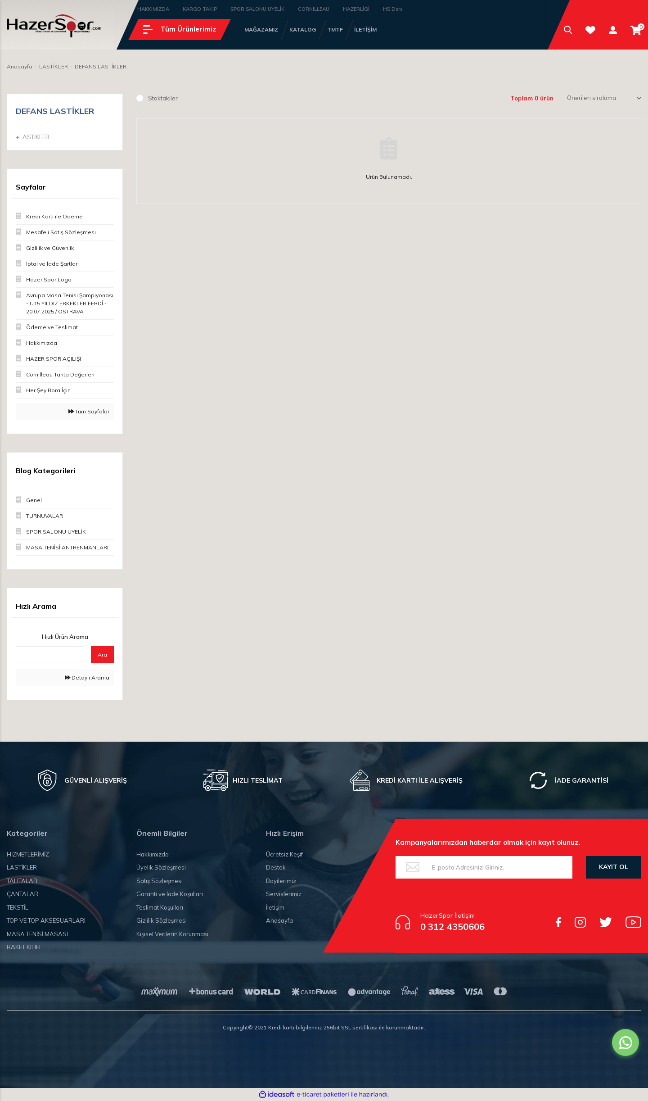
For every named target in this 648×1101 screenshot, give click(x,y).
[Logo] (54, 25)
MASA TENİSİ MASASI (37, 934)
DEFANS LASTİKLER (100, 66)
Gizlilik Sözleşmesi (161, 920)
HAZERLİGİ (356, 9)
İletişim (275, 907)
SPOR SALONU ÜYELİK (257, 9)
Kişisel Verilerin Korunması (172, 934)
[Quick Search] (50, 654)
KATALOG (302, 29)
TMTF (335, 29)
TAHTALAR (22, 880)
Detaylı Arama (87, 677)
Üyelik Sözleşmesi (161, 867)
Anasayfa (279, 920)
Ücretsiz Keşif (284, 854)
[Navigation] (179, 29)
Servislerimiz (284, 893)
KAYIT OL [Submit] (613, 867)
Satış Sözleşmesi (159, 880)
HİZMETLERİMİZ (28, 854)
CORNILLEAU (313, 9)
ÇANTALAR (22, 893)
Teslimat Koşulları (159, 907)
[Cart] (635, 30)
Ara (102, 654)
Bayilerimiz (281, 880)
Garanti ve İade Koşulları (169, 893)
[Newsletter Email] (484, 867)
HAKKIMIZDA (153, 9)
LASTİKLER (22, 867)
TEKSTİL (17, 907)
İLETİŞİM (365, 29)
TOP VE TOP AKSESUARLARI (46, 920)
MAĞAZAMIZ (261, 29)
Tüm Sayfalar (88, 411)
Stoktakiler (163, 98)
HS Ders (392, 9)
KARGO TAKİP (200, 9)
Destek (276, 867)
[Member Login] (613, 30)
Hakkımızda (152, 854)
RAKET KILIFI (23, 947)
